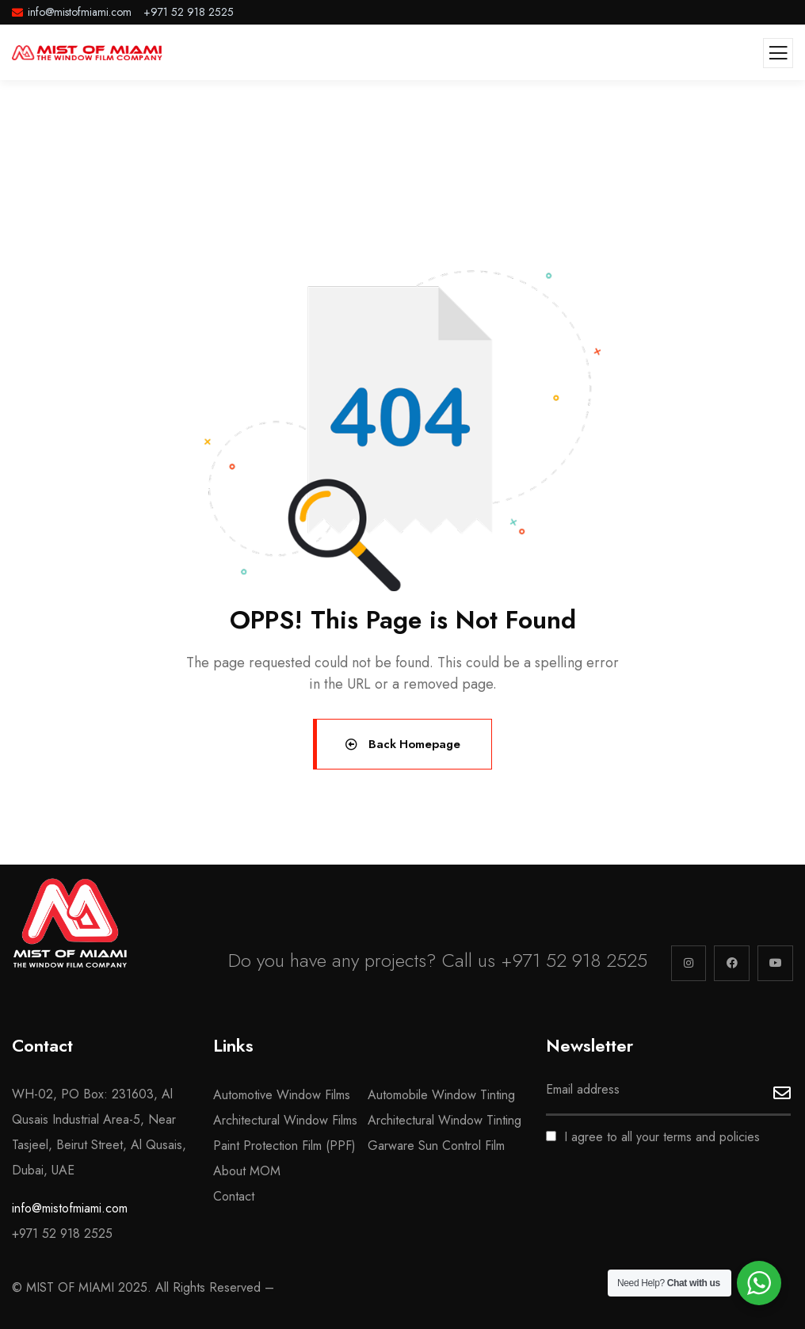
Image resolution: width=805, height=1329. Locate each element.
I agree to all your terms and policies (653, 1137)
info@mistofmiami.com (70, 1208)
